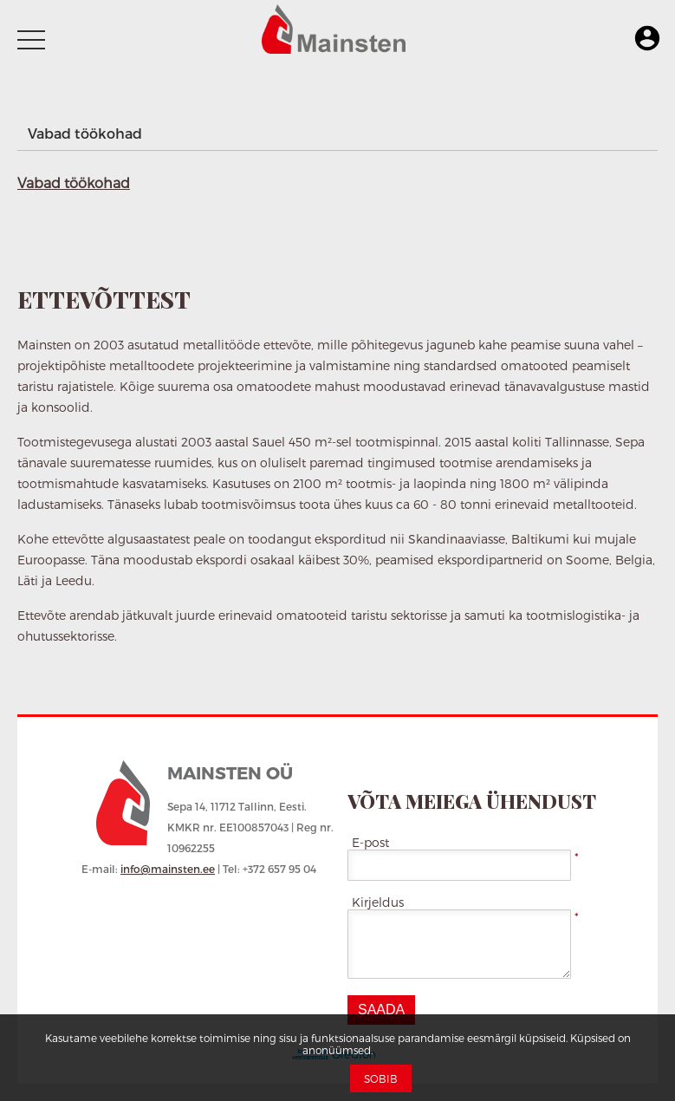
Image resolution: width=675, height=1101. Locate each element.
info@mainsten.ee (167, 869)
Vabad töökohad (85, 133)
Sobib (381, 1078)
